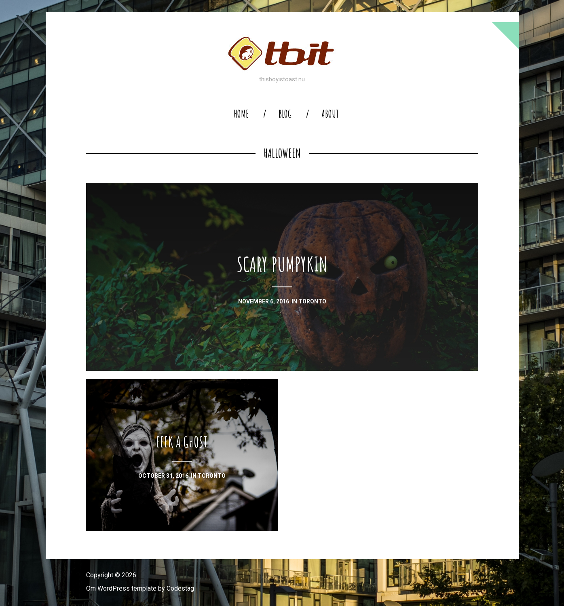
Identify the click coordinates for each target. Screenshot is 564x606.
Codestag (180, 588)
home (241, 114)
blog (285, 114)
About (330, 114)
